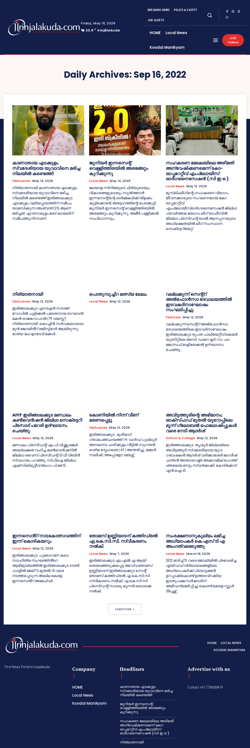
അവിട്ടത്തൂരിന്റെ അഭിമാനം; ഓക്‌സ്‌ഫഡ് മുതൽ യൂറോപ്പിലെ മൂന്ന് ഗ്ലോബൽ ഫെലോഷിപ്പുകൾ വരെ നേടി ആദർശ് (200, 407)
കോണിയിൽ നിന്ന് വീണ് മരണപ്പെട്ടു (119, 403)
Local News (98, 174)
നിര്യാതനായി (25, 290)
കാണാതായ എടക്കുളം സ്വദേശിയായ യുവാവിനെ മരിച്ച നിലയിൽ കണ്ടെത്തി (44, 164)
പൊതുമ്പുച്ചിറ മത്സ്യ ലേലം (113, 290)
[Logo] (28, 27)
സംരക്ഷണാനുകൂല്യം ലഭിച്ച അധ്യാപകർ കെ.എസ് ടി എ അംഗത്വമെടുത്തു (190, 520)
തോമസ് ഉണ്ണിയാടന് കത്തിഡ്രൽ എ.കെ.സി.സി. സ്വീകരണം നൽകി (118, 518)
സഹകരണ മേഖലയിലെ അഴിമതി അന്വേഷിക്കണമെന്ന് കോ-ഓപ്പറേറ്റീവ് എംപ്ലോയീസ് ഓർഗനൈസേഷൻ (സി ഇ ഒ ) (201, 169)
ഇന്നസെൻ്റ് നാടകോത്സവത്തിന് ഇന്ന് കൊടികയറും (45, 518)
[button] (209, 15)
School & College (180, 419)
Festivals (173, 306)
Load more (125, 587)
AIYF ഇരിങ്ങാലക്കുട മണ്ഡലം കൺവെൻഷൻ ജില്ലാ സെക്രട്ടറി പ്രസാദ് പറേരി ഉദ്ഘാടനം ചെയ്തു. (43, 407)
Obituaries (21, 174)
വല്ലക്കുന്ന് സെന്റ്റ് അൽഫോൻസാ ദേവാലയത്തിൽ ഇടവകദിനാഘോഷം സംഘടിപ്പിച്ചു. (197, 294)
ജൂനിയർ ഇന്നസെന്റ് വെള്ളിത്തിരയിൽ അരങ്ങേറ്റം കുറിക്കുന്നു (122, 164)
